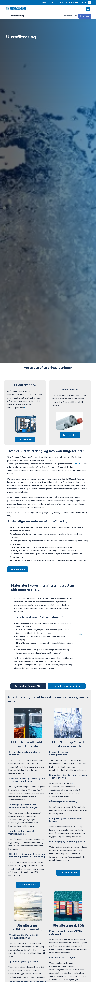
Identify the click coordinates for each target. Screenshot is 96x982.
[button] (88, 9)
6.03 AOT (76, 785)
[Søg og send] (84, 15)
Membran (79, 464)
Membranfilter (69, 389)
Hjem (7, 15)
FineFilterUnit (30, 407)
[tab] (28, 688)
